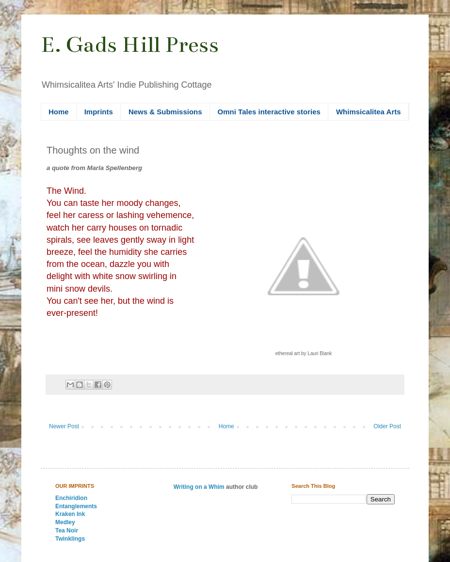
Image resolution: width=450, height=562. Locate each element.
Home (58, 112)
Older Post (387, 426)
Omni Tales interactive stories (269, 112)
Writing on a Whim (199, 487)
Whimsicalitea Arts (368, 112)
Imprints (98, 112)
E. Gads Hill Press (130, 44)
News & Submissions (165, 112)
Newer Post (64, 426)
